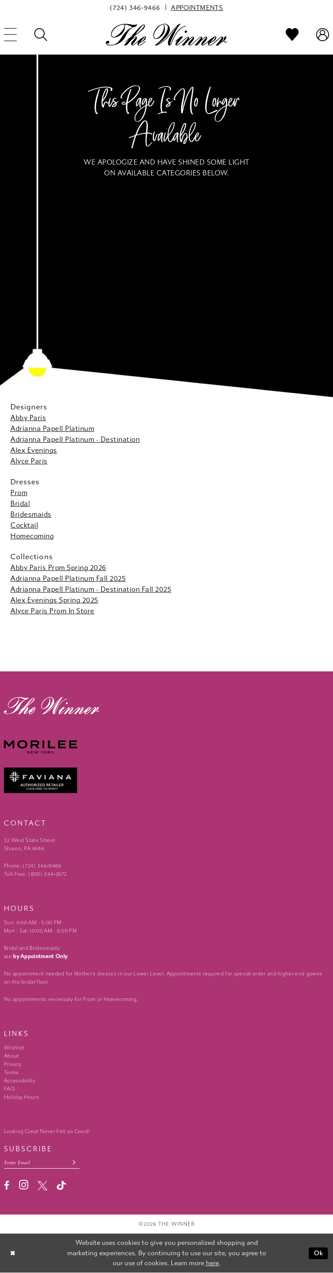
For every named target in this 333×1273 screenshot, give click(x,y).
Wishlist (14, 1048)
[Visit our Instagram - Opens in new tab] (23, 1185)
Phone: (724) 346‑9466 (33, 866)
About (11, 1056)
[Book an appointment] (197, 7)
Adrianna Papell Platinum (52, 428)
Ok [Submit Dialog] (319, 1253)
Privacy (12, 1064)
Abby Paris (28, 418)
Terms (11, 1072)
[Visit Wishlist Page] (292, 34)
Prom (18, 493)
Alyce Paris (29, 461)
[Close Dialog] (12, 1253)
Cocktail (24, 525)
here (212, 1263)
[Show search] (41, 34)
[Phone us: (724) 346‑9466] (135, 7)
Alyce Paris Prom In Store (52, 611)
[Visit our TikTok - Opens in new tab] (61, 1185)
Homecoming (32, 536)
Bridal (20, 503)
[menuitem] (135, 7)
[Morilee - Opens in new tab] (166, 747)
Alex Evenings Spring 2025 (54, 600)
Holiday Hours (21, 1097)
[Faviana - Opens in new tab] (166, 780)
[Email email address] (42, 1162)
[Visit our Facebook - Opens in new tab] (7, 1185)
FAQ (9, 1089)
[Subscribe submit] (74, 1162)
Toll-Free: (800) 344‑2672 (35, 874)
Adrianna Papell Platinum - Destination (75, 439)
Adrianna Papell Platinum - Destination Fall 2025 (90, 589)
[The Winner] (166, 34)
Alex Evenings (33, 450)
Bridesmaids (31, 514)
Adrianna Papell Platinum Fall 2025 (68, 578)
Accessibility (19, 1081)
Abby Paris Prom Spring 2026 (58, 568)
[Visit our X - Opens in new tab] (42, 1185)
